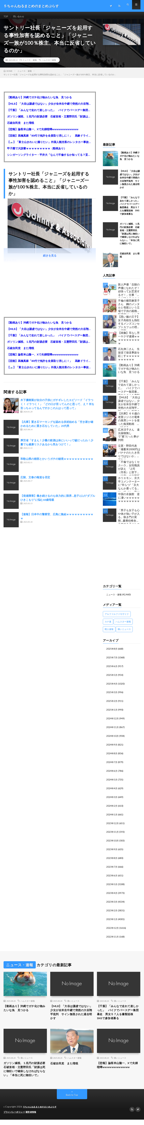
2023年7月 (112, 865)
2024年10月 (112, 737)
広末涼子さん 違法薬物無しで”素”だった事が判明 (129, 437)
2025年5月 (112, 677)
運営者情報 (33, 1117)
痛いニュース (73, 998)
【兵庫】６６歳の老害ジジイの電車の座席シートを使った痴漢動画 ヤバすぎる (129, 422)
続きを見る (49, 258)
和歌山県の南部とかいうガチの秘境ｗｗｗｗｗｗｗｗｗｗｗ (56, 461)
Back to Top (72, 1100)
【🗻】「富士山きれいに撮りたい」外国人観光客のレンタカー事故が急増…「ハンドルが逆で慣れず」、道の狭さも (49, 144)
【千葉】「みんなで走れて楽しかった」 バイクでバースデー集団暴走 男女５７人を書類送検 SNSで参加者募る (49, 113)
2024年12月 (112, 720)
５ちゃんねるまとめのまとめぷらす (41, 1112)
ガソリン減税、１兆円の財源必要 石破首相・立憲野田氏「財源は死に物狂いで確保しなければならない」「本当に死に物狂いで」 (49, 119)
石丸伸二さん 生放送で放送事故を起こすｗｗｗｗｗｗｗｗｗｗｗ (129, 357)
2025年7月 (112, 660)
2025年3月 (112, 694)
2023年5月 (112, 882)
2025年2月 (112, 703)
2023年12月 (112, 822)
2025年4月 (112, 685)
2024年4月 (112, 788)
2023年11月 (112, 831)
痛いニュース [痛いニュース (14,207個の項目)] (124, 632)
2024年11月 (112, 728)
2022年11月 (112, 934)
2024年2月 (112, 805)
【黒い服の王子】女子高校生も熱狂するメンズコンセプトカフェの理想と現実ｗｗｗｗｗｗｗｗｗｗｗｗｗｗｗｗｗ (129, 325)
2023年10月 (112, 840)
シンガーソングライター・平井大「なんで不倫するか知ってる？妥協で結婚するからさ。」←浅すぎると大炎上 (49, 157)
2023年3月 (112, 900)
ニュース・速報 (30, 63)
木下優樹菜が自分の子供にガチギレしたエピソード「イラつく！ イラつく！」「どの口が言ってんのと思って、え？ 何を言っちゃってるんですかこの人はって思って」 (57, 407)
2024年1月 (112, 814)
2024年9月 (112, 745)
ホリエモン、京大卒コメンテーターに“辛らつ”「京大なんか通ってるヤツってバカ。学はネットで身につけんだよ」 (129, 487)
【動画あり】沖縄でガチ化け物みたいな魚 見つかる (39, 100)
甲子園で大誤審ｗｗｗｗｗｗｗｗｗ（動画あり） (36, 151)
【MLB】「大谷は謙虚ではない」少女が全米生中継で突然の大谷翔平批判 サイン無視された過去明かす (49, 106)
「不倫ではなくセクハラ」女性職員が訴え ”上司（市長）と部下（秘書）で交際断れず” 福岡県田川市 (129, 470)
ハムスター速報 (49, 63)
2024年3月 (112, 797)
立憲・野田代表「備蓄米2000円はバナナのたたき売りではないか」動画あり (129, 454)
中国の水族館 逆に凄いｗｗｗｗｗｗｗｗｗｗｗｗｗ (129, 500)
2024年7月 (112, 762)
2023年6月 (112, 874)
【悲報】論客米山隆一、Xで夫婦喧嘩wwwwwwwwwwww (42, 132)
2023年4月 (112, 891)
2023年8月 (112, 857)
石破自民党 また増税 (20, 125)
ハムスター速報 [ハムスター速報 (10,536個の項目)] (123, 624)
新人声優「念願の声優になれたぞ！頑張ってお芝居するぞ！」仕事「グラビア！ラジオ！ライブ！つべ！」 (129, 293)
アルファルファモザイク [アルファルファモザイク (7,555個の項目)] (117, 616)
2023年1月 (112, 917)
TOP (6, 16)
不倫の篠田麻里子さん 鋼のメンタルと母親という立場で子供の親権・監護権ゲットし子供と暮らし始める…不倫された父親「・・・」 (129, 309)
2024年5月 (112, 780)
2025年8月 (112, 651)
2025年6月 (112, 668)
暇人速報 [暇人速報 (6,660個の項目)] (109, 632)
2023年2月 (112, 908)
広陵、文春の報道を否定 (35, 480)
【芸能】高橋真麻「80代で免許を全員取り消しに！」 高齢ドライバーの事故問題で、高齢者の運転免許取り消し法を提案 (49, 138)
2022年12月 (112, 925)
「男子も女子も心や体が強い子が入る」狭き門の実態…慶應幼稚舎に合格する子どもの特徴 (129, 519)
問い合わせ (20, 16)
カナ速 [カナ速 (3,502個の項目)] (108, 624)
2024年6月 (112, 771)
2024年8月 (112, 754)
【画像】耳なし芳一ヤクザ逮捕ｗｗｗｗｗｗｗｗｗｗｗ (129, 341)
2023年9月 (112, 848)
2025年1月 (112, 711)
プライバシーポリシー (15, 1117)
